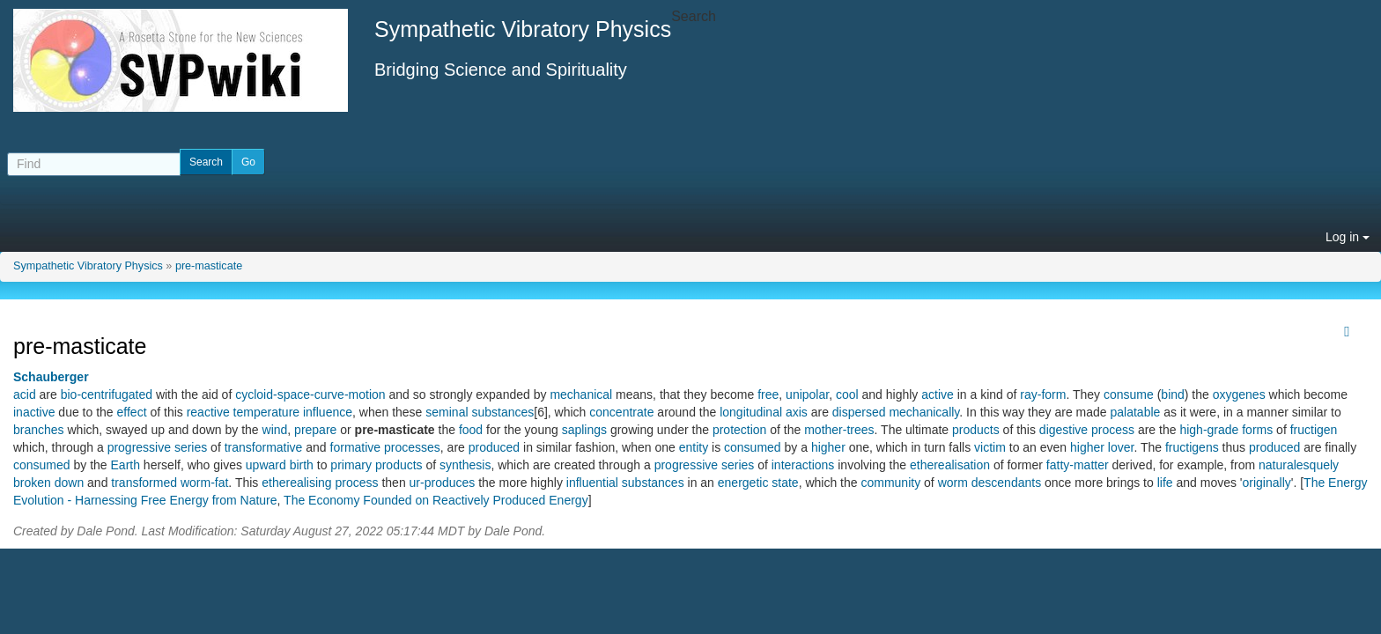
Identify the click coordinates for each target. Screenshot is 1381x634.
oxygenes (1239, 394)
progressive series (157, 447)
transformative (264, 447)
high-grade (1208, 430)
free (768, 394)
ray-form (1043, 394)
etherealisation (950, 465)
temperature (266, 412)
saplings (584, 430)
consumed (752, 447)
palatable (1136, 412)
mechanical (581, 394)
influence (327, 412)
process (1112, 430)
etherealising (296, 483)
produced (494, 447)
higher (828, 447)
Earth (125, 465)
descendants (1006, 483)
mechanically (924, 412)
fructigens (1192, 447)
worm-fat (204, 483)
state (785, 483)
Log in (1348, 237)
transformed (144, 483)
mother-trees (839, 430)
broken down (48, 483)
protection (739, 430)
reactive (208, 412)
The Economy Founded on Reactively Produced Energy (436, 500)
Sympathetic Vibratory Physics (88, 266)
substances (653, 483)
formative (355, 447)
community (890, 483)
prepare (315, 430)
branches (38, 430)
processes (412, 447)
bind (1172, 394)
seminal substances (479, 412)
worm (953, 483)
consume (1129, 394)
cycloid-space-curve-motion (310, 394)
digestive (1063, 430)
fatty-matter (1077, 465)
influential (592, 483)
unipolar (807, 394)
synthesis (465, 465)
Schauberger (51, 377)
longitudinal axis (764, 412)
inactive (34, 412)
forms (1257, 430)
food (471, 430)
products (976, 430)
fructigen (1314, 430)
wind (275, 430)
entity (693, 447)
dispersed (859, 412)
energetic (743, 483)
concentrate (621, 412)
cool (847, 394)
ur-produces (443, 483)
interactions (803, 465)
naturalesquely (1299, 465)
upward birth (280, 465)
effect (132, 412)
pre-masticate (208, 266)
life (1165, 483)
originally (1267, 483)
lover (1121, 447)
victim (990, 447)
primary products (376, 465)
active (937, 394)
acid (24, 394)
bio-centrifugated (106, 394)
